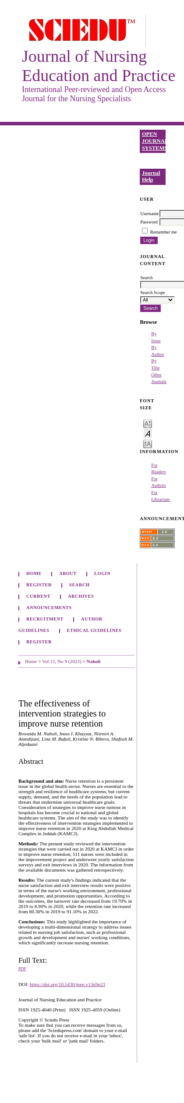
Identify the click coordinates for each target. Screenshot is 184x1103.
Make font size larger (147, 443)
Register (39, 584)
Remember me (163, 232)
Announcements (49, 607)
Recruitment (45, 619)
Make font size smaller (147, 423)
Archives (81, 596)
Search (79, 584)
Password (149, 222)
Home (34, 573)
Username (149, 213)
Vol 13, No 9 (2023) (61, 661)
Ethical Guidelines (94, 630)
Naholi (94, 661)
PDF (22, 969)
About (68, 573)
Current (38, 596)
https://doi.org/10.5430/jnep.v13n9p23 (67, 984)
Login (102, 573)
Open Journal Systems (154, 141)
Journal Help (151, 176)
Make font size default (147, 433)
